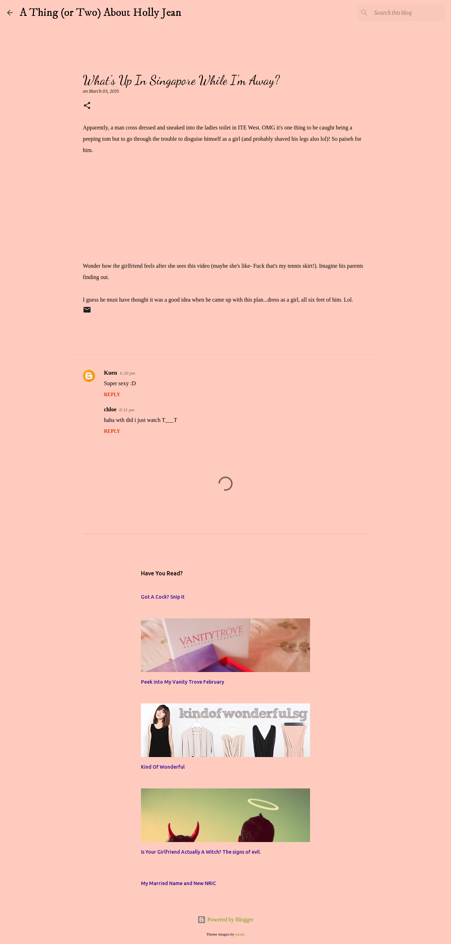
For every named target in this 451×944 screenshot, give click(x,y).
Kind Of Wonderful (163, 767)
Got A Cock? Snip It (163, 597)
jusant (240, 934)
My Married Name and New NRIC (178, 883)
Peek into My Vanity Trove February (182, 682)
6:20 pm (127, 373)
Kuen (110, 373)
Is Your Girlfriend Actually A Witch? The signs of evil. (201, 852)
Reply (112, 394)
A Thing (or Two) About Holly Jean (100, 13)
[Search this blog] (408, 12)
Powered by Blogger (225, 919)
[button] (87, 106)
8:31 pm (127, 409)
